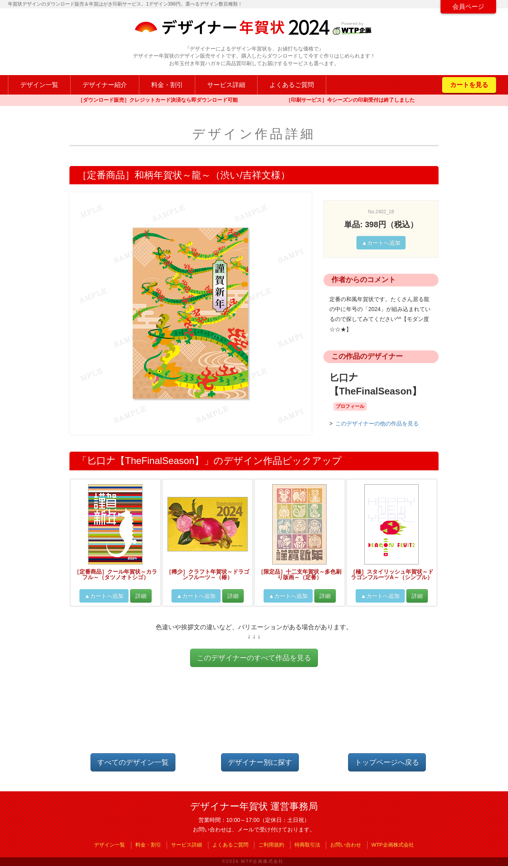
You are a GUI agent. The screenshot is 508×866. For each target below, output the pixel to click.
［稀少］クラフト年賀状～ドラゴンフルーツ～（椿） (207, 574)
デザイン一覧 (39, 84)
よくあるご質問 (291, 84)
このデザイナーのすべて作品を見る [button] (254, 658)
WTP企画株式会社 (392, 845)
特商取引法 (307, 845)
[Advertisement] (254, 717)
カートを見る (469, 84)
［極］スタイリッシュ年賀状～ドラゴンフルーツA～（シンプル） (391, 574)
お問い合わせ (345, 845)
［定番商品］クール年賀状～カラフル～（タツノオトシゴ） (115, 574)
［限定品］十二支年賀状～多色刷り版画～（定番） (299, 574)
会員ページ (468, 6)
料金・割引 (167, 84)
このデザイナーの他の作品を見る (377, 423)
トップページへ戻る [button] (387, 762)
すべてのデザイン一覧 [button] (133, 762)
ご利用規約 (271, 845)
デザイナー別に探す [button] (260, 762)
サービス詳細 (226, 84)
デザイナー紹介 (105, 84)
